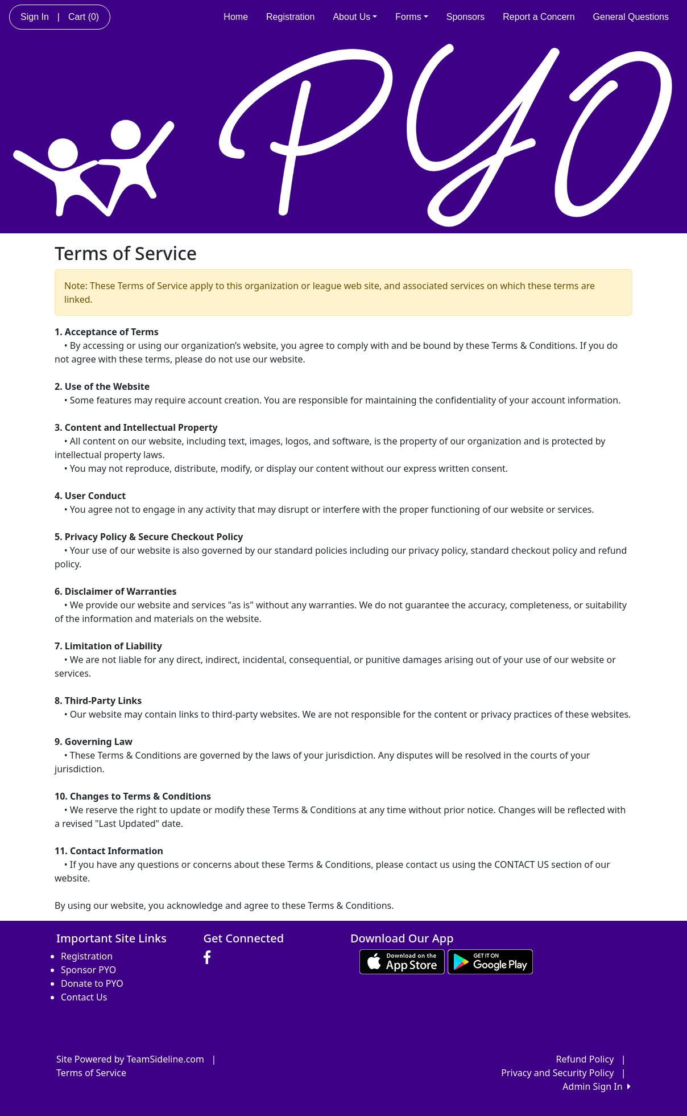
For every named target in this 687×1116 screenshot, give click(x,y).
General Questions (631, 17)
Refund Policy (585, 1059)
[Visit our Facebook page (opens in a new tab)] (210, 957)
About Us (355, 17)
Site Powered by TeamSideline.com (130, 1059)
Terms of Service (91, 1072)
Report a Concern (538, 17)
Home (236, 17)
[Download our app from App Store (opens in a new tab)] (402, 960)
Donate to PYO (92, 983)
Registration (290, 17)
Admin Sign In (596, 1086)
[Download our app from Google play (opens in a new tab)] (490, 960)
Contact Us (84, 997)
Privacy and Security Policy (557, 1072)
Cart (83, 17)
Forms (411, 17)
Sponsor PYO (88, 969)
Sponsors (465, 17)
